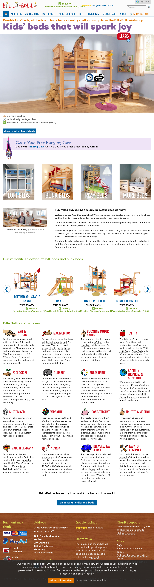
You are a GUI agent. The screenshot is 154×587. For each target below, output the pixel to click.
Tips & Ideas (92, 14)
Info (81, 14)
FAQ (119, 545)
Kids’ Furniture (67, 14)
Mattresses (48, 14)
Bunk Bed (137, 351)
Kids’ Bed (76, 215)
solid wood (125, 357)
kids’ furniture (127, 426)
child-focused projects (133, 395)
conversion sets (50, 429)
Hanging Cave (36, 146)
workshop (27, 460)
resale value (91, 418)
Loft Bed (124, 351)
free (93, 469)
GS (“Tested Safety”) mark (16, 355)
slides (45, 348)
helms (67, 348)
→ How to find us (43, 552)
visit (27, 472)
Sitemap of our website (130, 548)
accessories (14, 426)
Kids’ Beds (16, 14)
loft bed (98, 342)
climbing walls (56, 348)
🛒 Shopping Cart (139, 14)
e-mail (95, 557)
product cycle (87, 402)
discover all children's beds (19, 131)
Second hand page (90, 393)
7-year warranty (61, 381)
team (22, 466)
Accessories (32, 14)
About (123, 14)
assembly (124, 457)
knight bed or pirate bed (54, 342)
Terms (120, 551)
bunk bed (85, 345)
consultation (102, 378)
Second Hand (109, 14)
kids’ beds (28, 424)
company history (128, 421)
